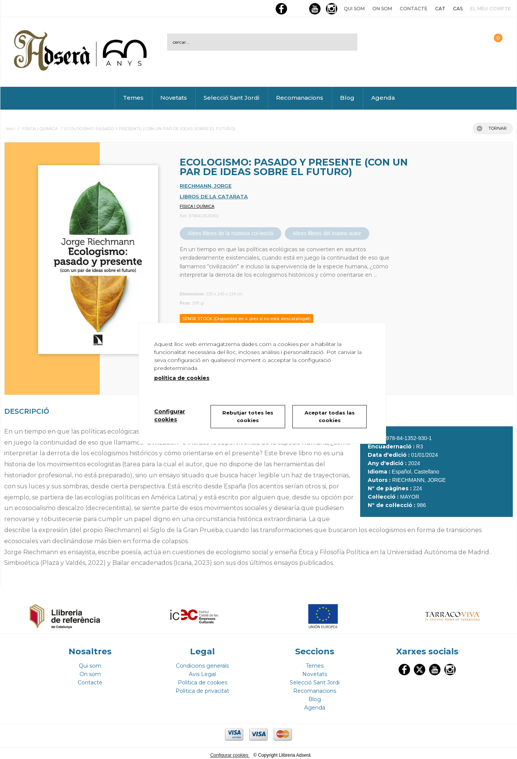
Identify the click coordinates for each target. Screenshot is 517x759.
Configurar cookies (229, 751)
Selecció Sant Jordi (231, 97)
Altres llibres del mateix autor (327, 233)
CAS (458, 8)
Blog (347, 97)
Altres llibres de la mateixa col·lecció (230, 233)
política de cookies (181, 378)
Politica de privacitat (202, 687)
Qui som (354, 8)
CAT (440, 8)
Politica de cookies (202, 679)
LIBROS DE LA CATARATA (214, 196)
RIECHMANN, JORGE (205, 186)
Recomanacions (299, 97)
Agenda (383, 97)
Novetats (173, 97)
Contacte (414, 8)
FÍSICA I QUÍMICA (197, 206)
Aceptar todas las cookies (330, 416)
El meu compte (490, 8)
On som (382, 8)
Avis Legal (202, 670)
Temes (133, 97)
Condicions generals (202, 662)
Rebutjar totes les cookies (247, 416)
